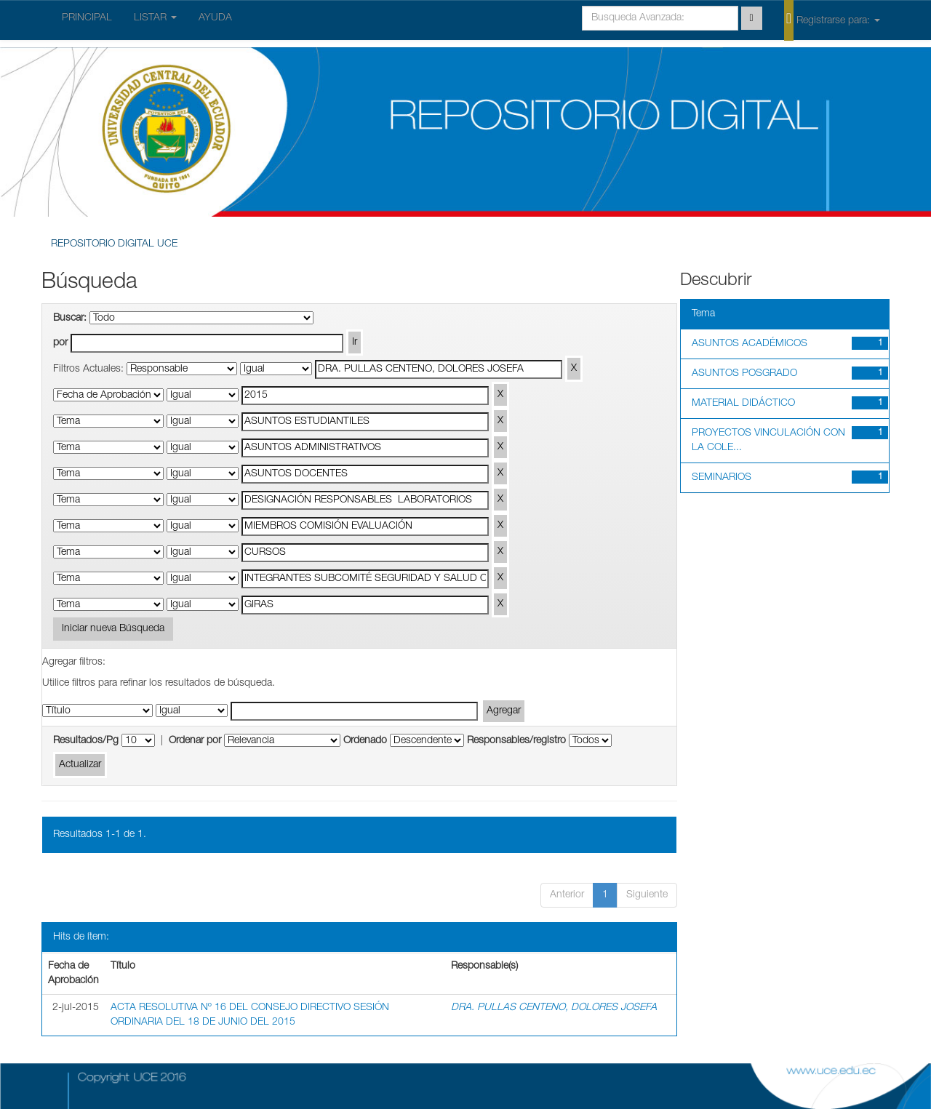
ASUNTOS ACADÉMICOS (749, 344)
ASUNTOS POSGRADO (744, 374)
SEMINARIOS (721, 478)
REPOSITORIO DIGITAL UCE (114, 244)
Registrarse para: (832, 19)
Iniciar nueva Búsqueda (113, 629)
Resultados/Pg (86, 741)
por (60, 343)
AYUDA (215, 18)
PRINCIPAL (87, 18)
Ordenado (365, 741)
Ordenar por (195, 741)
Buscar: (70, 318)
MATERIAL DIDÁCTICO (743, 404)
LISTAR (155, 18)
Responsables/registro (516, 741)
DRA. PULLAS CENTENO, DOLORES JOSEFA (554, 1008)
